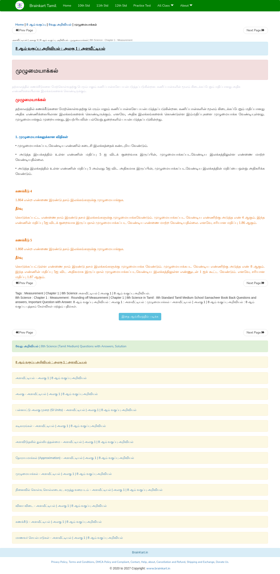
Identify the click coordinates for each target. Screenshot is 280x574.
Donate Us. (222, 562)
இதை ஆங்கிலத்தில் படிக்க (140, 316)
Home (67, 6)
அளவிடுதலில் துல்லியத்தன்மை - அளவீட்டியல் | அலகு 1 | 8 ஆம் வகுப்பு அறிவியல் (74, 442)
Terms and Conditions (81, 562)
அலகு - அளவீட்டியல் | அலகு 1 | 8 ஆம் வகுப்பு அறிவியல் (57, 394)
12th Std (121, 6)
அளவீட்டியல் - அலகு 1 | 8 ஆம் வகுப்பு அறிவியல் (51, 378)
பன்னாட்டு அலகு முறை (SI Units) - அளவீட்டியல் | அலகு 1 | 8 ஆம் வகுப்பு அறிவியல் (76, 410)
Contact (135, 562)
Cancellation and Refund (170, 562)
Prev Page (24, 30)
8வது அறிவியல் (60, 25)
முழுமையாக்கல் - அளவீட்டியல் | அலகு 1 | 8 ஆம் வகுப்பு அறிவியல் (64, 474)
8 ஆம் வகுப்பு (36, 25)
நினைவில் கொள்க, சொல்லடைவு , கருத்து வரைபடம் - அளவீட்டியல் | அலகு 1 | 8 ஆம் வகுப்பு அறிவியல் (89, 490)
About (186, 6)
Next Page (256, 30)
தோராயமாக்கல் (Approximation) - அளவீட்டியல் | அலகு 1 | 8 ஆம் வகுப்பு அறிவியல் (75, 458)
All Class (166, 6)
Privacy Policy (59, 562)
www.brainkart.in (157, 568)
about (151, 562)
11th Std (102, 6)
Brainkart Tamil (43, 5)
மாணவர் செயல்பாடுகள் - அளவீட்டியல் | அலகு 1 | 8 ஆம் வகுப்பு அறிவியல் (69, 538)
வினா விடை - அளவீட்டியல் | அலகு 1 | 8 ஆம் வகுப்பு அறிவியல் (61, 506)
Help (144, 562)
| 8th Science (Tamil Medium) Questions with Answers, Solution (71, 346)
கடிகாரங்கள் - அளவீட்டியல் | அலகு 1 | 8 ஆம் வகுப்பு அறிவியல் (61, 426)
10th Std (84, 6)
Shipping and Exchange (200, 562)
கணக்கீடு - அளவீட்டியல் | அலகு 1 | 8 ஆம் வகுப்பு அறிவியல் (59, 522)
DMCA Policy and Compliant (112, 562)
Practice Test (142, 6)
